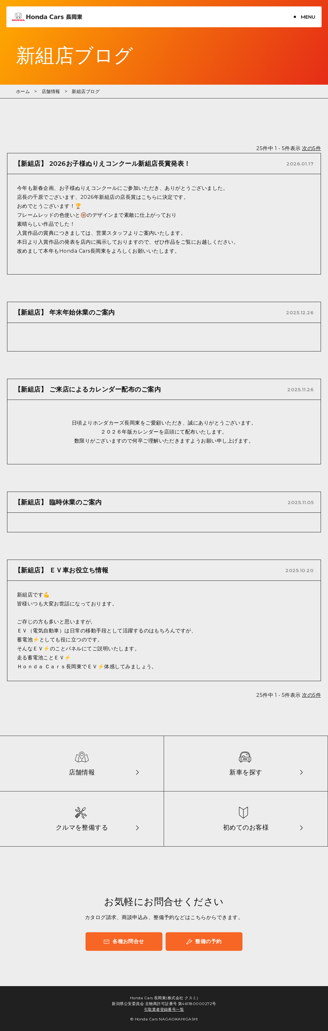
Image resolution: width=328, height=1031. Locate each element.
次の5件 (311, 148)
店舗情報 (51, 91)
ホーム (23, 91)
